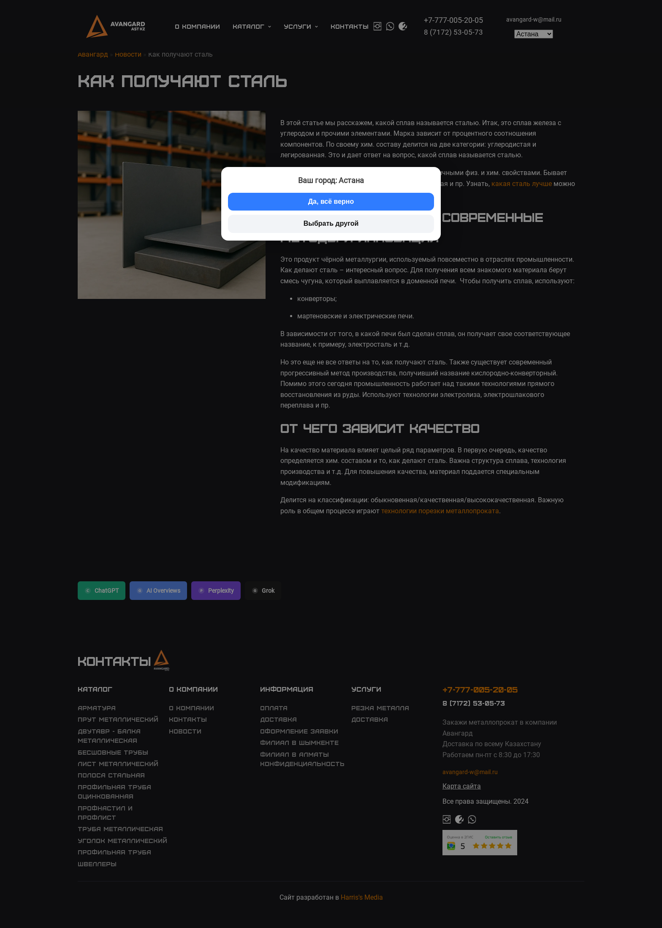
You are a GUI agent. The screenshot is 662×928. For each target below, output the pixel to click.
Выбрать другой (331, 223)
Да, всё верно (331, 201)
